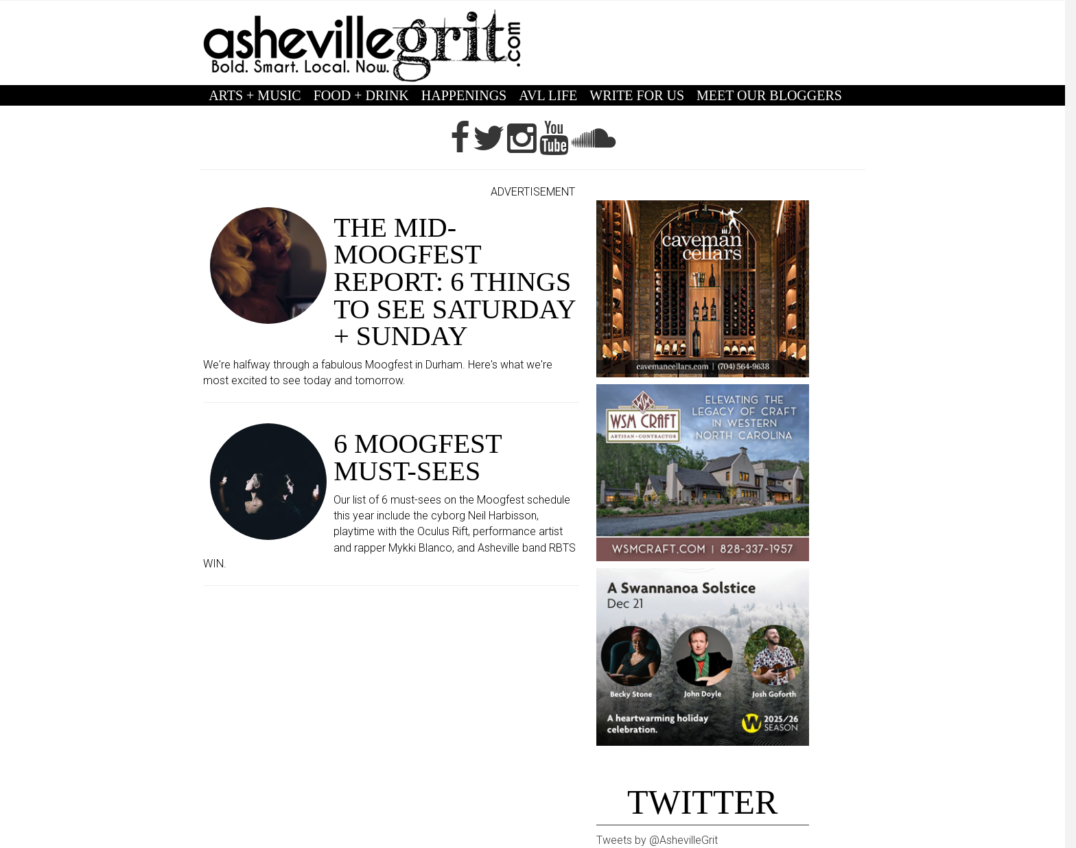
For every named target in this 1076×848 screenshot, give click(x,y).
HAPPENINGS (463, 95)
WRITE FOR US (636, 95)
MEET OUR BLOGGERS (769, 95)
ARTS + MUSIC (255, 95)
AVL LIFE (548, 95)
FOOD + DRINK (361, 95)
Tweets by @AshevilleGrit (657, 840)
